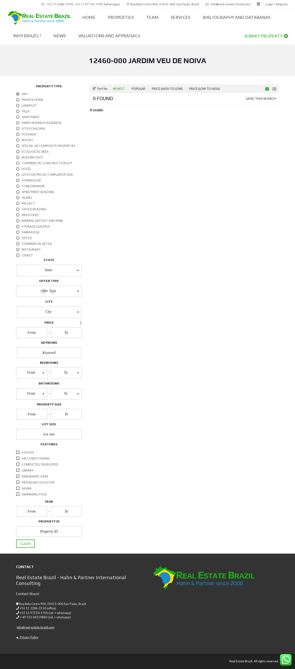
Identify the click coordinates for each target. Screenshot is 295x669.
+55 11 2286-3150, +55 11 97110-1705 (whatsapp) (80, 4)
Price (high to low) (167, 89)
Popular (138, 89)
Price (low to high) (204, 89)
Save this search (261, 98)
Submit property (266, 35)
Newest (119, 89)
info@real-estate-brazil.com (228, 4)
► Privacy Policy (27, 637)
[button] (49, 270)
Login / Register (276, 4)
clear (25, 544)
